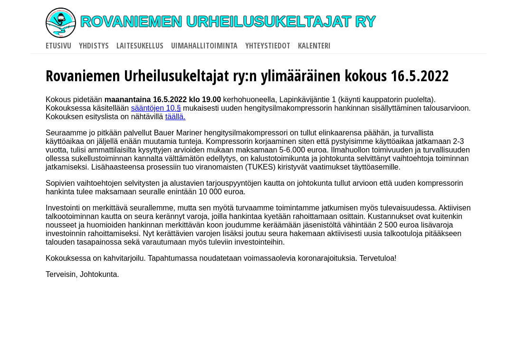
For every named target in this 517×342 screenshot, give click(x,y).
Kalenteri (314, 45)
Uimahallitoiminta (204, 45)
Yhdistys (94, 45)
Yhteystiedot (267, 45)
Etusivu (58, 45)
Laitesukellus (139, 45)
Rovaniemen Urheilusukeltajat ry (211, 21)
